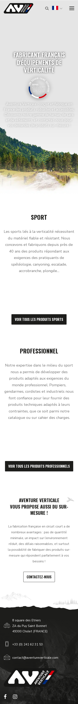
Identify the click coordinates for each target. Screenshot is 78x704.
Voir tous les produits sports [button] (39, 319)
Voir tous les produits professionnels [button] (39, 466)
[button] (5, 697)
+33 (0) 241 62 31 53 (27, 644)
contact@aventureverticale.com (35, 658)
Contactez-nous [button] (39, 576)
